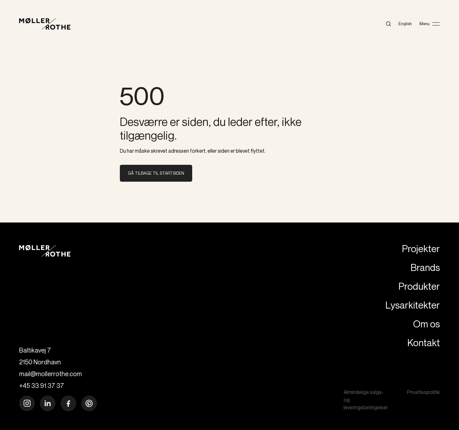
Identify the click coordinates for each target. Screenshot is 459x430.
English (405, 23)
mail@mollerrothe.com (50, 374)
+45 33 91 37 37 (41, 386)
